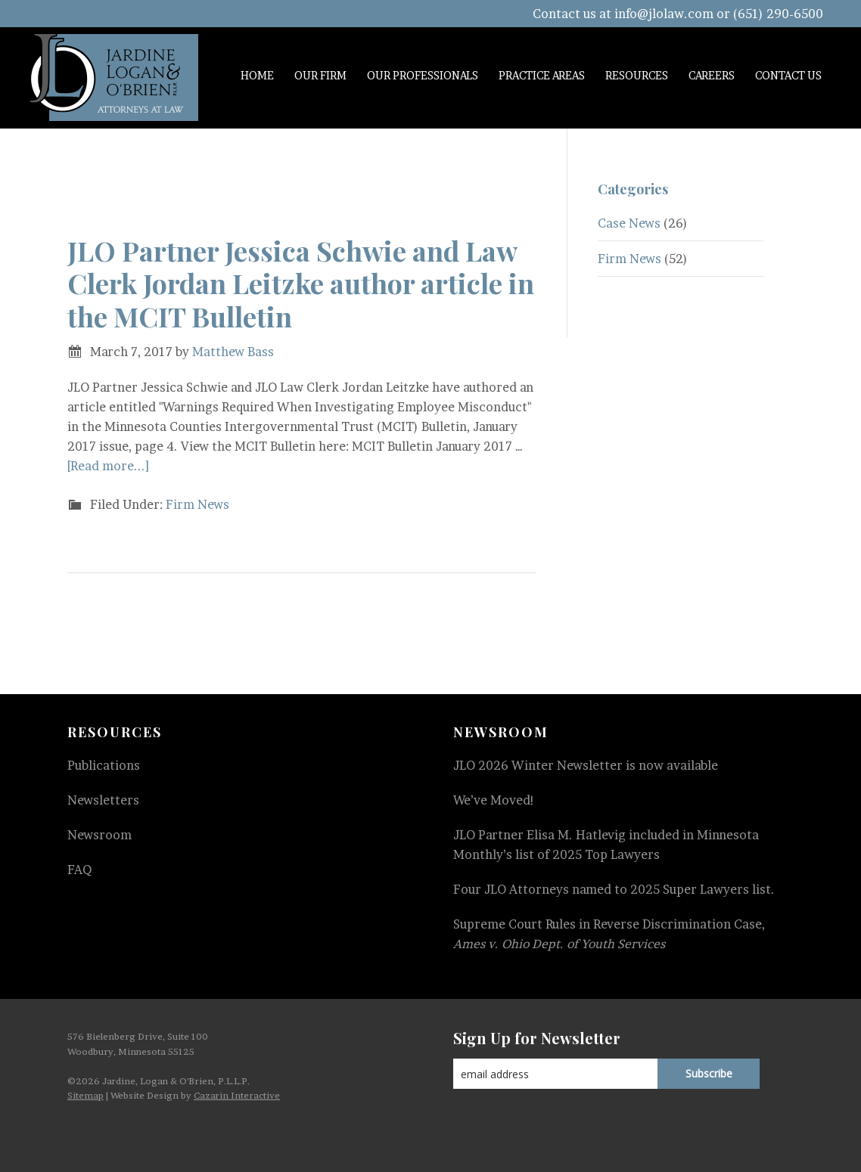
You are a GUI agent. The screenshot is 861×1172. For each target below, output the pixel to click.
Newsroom (99, 834)
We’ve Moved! (494, 800)
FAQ (79, 869)
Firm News (197, 504)
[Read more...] (108, 465)
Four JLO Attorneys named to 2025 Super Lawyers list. (614, 889)
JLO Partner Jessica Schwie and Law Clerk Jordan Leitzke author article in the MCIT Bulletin (300, 282)
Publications (103, 765)
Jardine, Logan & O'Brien (114, 77)
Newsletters (103, 800)
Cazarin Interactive (237, 1095)
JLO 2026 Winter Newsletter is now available (585, 765)
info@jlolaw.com (663, 13)
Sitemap (85, 1095)
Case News (629, 223)
